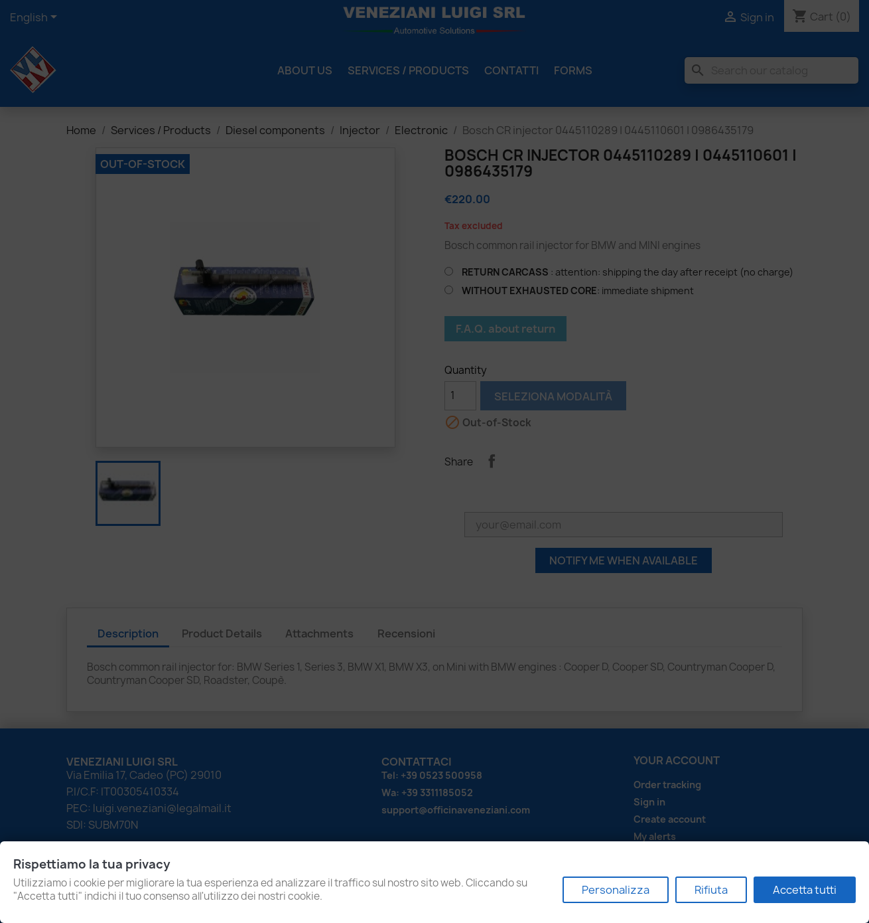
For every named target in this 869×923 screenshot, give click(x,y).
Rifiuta (711, 889)
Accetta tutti (804, 889)
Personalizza (615, 889)
